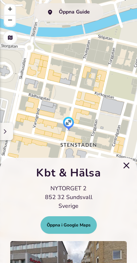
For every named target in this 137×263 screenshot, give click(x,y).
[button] (68, 124)
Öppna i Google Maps (69, 225)
